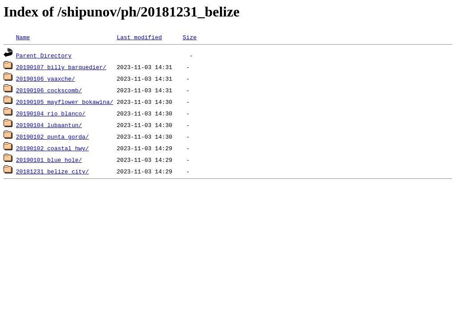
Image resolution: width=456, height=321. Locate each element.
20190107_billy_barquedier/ (61, 67)
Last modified (139, 37)
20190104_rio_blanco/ (51, 113)
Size (189, 37)
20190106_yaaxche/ (45, 78)
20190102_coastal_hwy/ (52, 148)
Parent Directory (44, 55)
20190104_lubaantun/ (49, 125)
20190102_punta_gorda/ (52, 136)
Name (23, 37)
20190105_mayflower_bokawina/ (64, 102)
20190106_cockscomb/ (49, 90)
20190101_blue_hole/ (49, 160)
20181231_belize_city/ (52, 171)
